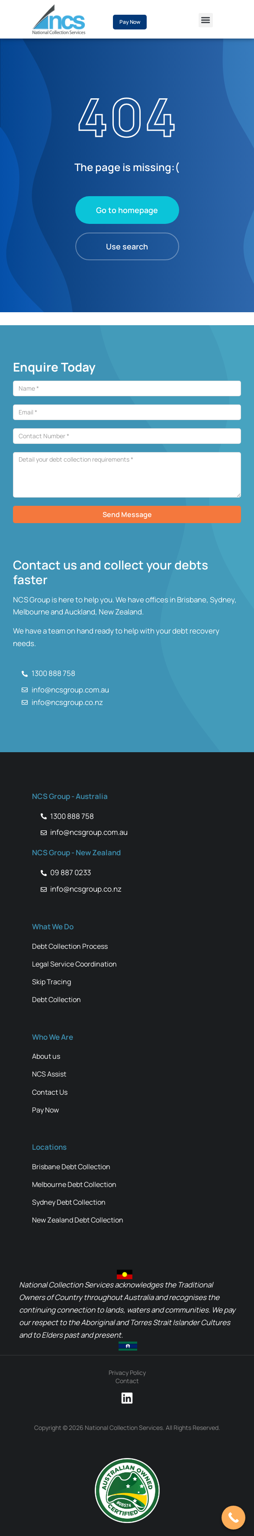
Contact (127, 1381)
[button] (206, 20)
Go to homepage (127, 210)
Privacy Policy (127, 1372)
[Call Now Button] (233, 1518)
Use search (127, 246)
